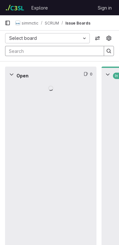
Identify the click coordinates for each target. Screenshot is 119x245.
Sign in (105, 8)
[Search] (51, 51)
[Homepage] (14, 8)
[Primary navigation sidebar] (8, 23)
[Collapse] (11, 74)
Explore (39, 8)
